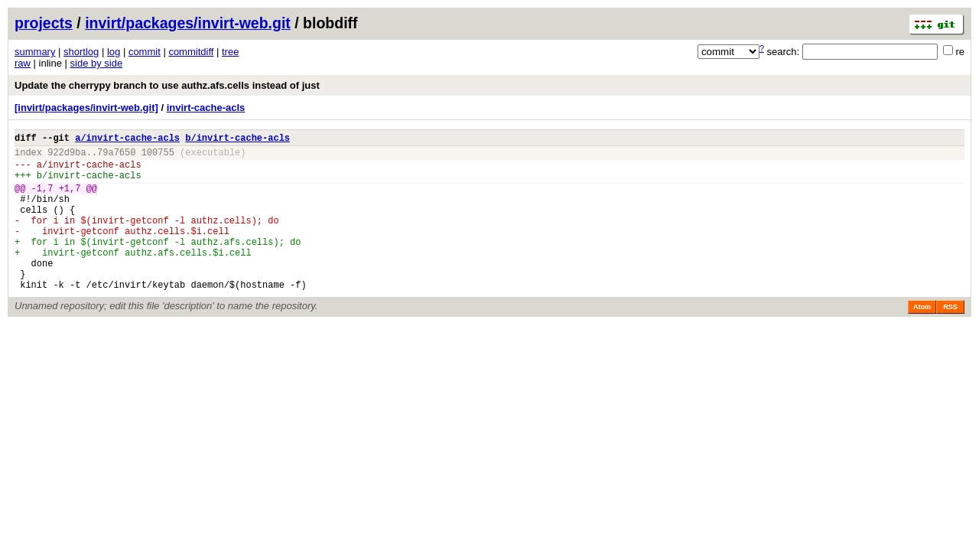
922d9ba (66, 156)
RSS (950, 339)
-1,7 (42, 199)
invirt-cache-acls (206, 107)
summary (35, 51)
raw (23, 63)
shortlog (81, 51)
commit (144, 51)
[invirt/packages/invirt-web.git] (86, 107)
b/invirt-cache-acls (237, 139)
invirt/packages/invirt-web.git (188, 23)
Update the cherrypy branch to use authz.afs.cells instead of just (167, 85)
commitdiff (190, 51)
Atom (922, 339)
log (113, 51)
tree (230, 51)
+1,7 (70, 199)
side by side (96, 63)
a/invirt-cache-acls (127, 139)
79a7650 (116, 156)
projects (44, 23)
